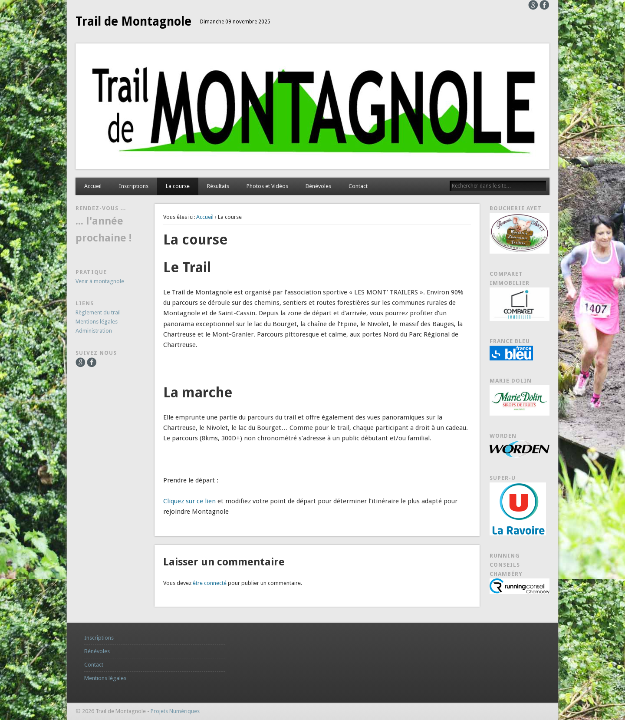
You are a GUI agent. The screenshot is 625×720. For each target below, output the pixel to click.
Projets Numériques (175, 711)
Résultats (218, 186)
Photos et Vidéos (267, 186)
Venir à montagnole (100, 281)
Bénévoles (318, 186)
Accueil (93, 186)
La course (178, 186)
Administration (94, 330)
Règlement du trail (98, 312)
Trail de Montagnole (133, 21)
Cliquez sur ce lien (189, 501)
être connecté (210, 583)
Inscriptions (133, 186)
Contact (358, 186)
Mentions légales (97, 321)
